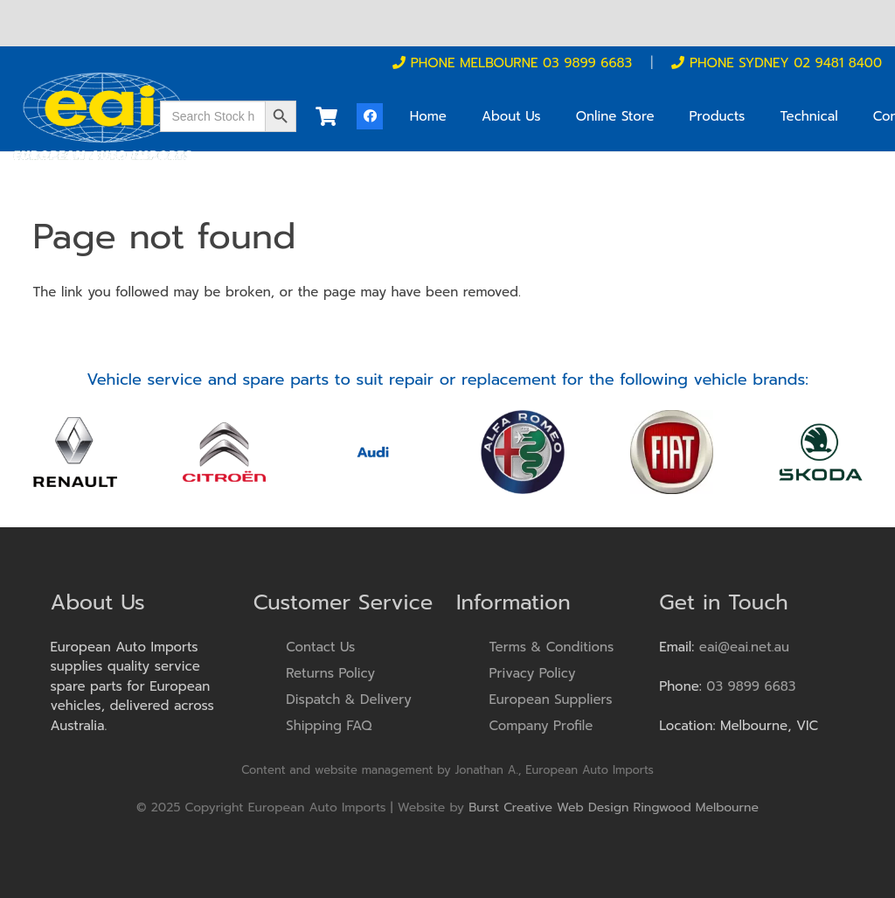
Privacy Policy (532, 673)
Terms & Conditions (551, 647)
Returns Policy (330, 673)
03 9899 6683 (750, 686)
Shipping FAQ (328, 725)
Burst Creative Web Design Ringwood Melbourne (613, 807)
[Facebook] (370, 116)
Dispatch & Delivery (349, 699)
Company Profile (541, 725)
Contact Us (320, 647)
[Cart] (326, 116)
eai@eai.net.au (744, 647)
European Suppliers (551, 699)
